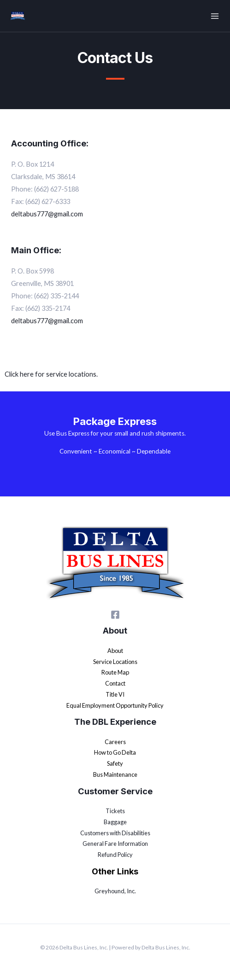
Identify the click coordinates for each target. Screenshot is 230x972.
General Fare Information (115, 843)
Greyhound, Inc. (115, 891)
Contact (115, 683)
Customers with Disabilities (115, 833)
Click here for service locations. (51, 374)
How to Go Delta (115, 752)
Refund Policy (115, 854)
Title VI (115, 694)
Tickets (115, 811)
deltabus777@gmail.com (47, 321)
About (115, 650)
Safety (115, 763)
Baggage (115, 822)
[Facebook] (115, 614)
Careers (115, 741)
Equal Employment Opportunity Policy (115, 705)
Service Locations (115, 661)
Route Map (115, 672)
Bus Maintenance (115, 774)
